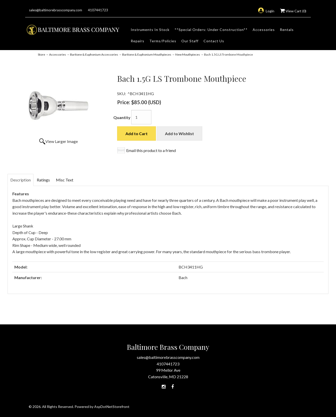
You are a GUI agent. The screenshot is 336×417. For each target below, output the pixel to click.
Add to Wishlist (179, 133)
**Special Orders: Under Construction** (211, 29)
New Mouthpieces (187, 54)
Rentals (287, 29)
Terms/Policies (162, 41)
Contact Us (214, 41)
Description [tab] (20, 179)
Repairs (137, 41)
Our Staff (189, 41)
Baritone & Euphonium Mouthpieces (146, 54)
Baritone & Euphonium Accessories (94, 54)
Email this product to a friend (151, 150)
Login (266, 11)
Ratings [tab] (43, 179)
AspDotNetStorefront (111, 406)
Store (41, 54)
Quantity (121, 117)
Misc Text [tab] (64, 179)
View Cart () (293, 11)
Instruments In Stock (150, 29)
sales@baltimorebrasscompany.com (55, 10)
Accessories (264, 29)
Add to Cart (136, 133)
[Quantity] (141, 117)
